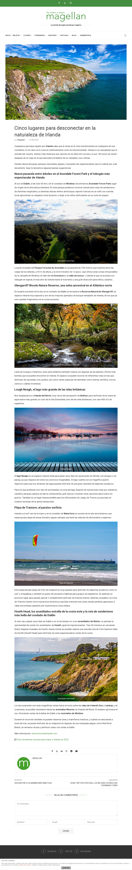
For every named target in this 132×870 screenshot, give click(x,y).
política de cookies (25, 865)
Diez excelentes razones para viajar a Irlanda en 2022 (43, 739)
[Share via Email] (77, 751)
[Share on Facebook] (53, 751)
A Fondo (27, 35)
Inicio (8, 35)
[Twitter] (66, 3)
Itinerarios (39, 35)
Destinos (52, 35)
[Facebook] (60, 3)
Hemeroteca (85, 35)
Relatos (16, 35)
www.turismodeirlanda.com (44, 733)
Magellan (21, 140)
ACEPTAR (66, 868)
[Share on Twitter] (58, 751)
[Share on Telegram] (72, 751)
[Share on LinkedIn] (63, 751)
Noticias (64, 35)
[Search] (125, 35)
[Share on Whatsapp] (67, 751)
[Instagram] (71, 3)
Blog (74, 35)
